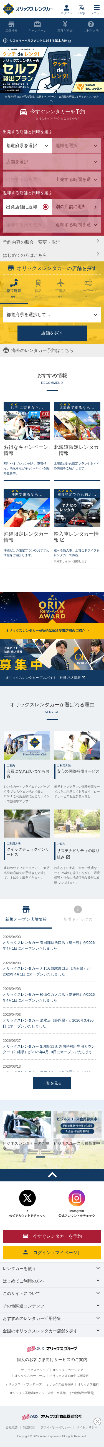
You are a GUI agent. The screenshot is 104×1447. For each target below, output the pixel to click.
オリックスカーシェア (68, 1370)
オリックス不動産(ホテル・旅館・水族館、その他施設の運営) (52, 1393)
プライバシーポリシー (55, 1427)
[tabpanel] (52, 70)
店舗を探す (52, 333)
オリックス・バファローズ (23, 1384)
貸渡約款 (29, 1427)
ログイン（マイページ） (52, 1252)
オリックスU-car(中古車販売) (69, 1375)
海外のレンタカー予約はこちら (38, 350)
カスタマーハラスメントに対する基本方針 (40, 41)
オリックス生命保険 (59, 1384)
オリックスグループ (35, 1370)
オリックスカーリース (30, 1375)
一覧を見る (52, 1083)
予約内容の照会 (50, 241)
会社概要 (12, 1427)
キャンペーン (37, 26)
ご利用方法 (91, 26)
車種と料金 (65, 26)
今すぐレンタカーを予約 (52, 1235)
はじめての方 (50, 255)
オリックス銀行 (88, 1384)
